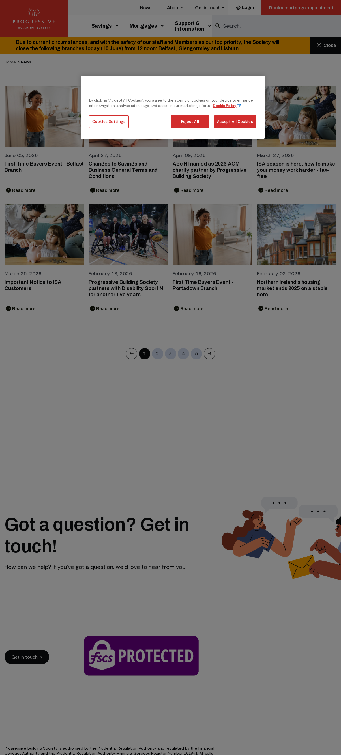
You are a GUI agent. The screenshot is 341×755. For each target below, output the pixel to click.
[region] (173, 107)
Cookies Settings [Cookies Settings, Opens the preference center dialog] (108, 121)
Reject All (190, 121)
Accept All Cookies (235, 121)
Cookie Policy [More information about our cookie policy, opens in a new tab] (224, 105)
